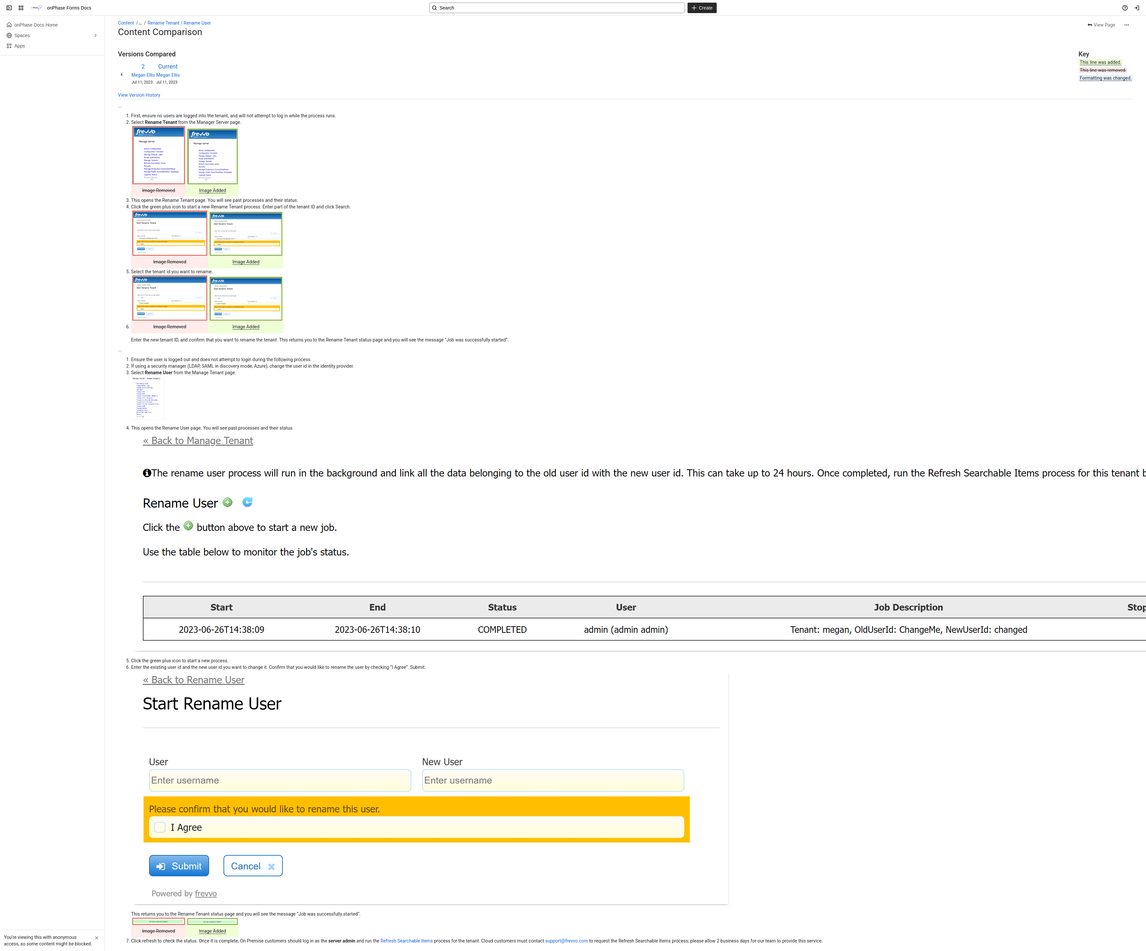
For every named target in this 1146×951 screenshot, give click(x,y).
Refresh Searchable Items (406, 940)
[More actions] (1126, 25)
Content (126, 23)
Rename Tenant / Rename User (179, 23)
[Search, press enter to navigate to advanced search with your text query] (557, 8)
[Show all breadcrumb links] (140, 23)
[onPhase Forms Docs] (37, 8)
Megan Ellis (143, 75)
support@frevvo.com (566, 940)
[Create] (702, 8)
